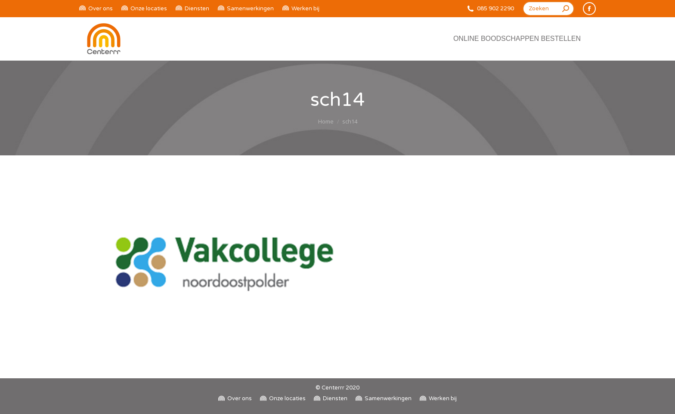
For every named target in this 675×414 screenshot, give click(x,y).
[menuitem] (96, 9)
